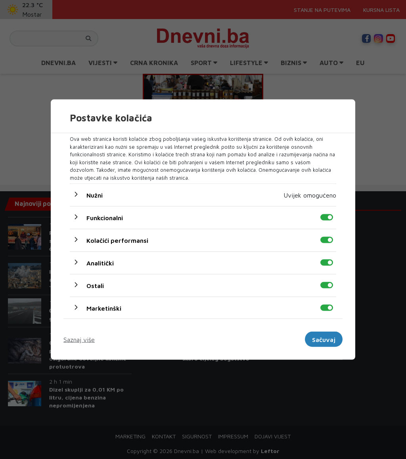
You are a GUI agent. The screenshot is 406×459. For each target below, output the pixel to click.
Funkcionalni (104, 217)
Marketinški (103, 308)
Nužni (94, 195)
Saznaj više (79, 339)
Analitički (100, 263)
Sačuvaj (323, 339)
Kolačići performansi (117, 240)
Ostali (95, 285)
